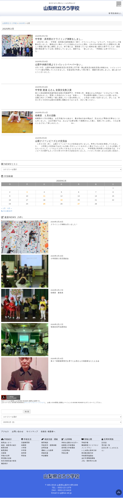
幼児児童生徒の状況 (8, 461)
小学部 (23, 448)
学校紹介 (6, 439)
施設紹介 (4, 463)
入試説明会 (66, 450)
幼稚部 (23, 445)
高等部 (23, 453)
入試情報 (67, 439)
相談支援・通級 (49, 439)
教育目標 (4, 448)
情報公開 (87, 439)
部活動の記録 (6, 458)
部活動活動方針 (87, 453)
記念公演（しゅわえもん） (110, 449)
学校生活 (26, 439)
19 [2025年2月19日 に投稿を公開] (61, 200)
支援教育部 (25, 442)
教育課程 (4, 450)
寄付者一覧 (106, 445)
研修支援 (44, 453)
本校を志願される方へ (70, 442)
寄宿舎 (23, 456)
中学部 (23, 450)
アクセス (5, 431)
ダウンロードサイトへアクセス (34, 402)
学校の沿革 (5, 456)
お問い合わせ (17, 431)
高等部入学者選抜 (68, 448)
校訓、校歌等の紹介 (8, 445)
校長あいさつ (6, 442)
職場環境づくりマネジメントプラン (90, 446)
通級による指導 (47, 450)
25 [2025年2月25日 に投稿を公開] (44, 204)
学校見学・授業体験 (49, 445)
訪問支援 (44, 448)
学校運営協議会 (87, 456)
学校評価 (85, 442)
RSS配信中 (6, 211)
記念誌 (104, 442)
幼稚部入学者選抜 (68, 445)
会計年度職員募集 (88, 458)
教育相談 (44, 442)
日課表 (3, 453)
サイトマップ (32, 431)
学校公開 (65, 453)
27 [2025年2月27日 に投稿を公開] (79, 204)
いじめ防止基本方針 (89, 450)
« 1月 (3, 208)
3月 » (9, 208)
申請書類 (44, 456)
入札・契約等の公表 (89, 461)
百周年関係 (108, 439)
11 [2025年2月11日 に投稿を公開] (44, 196)
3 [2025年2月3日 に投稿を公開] (27, 192)
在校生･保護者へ (48, 431)
